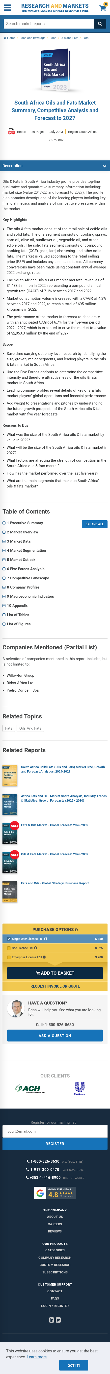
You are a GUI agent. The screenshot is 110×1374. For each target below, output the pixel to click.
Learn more (37, 1357)
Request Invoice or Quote (55, 986)
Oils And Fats (30, 728)
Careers (55, 1224)
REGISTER (55, 1144)
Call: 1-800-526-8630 (55, 1024)
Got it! (74, 1366)
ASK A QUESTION (55, 1036)
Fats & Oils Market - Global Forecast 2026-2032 (54, 825)
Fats (8, 728)
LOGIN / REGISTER (55, 1306)
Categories (55, 1250)
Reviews (55, 1231)
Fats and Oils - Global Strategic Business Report (55, 883)
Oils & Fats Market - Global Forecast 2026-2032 (54, 854)
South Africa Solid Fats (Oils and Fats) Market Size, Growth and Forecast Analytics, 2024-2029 (63, 769)
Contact (54, 1291)
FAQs (55, 1298)
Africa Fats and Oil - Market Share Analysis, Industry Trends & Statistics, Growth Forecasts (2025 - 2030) (64, 798)
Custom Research (55, 1265)
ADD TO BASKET (55, 973)
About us (55, 1217)
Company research (54, 1258)
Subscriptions (55, 1272)
